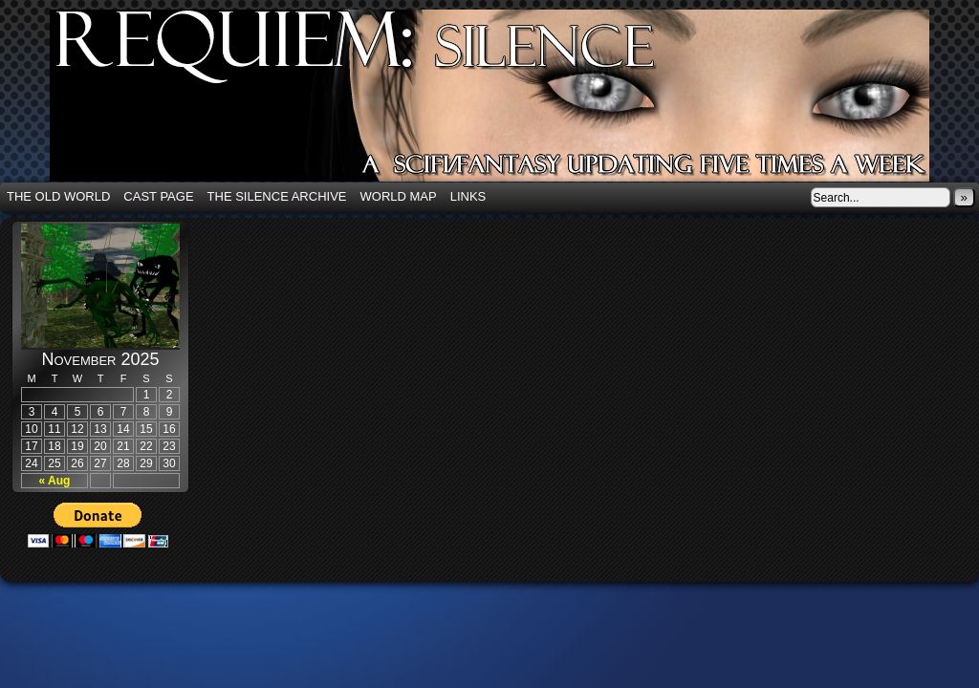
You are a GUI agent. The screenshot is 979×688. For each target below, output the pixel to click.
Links (468, 196)
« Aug (55, 480)
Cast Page (158, 196)
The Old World (58, 196)
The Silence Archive (277, 196)
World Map (398, 196)
